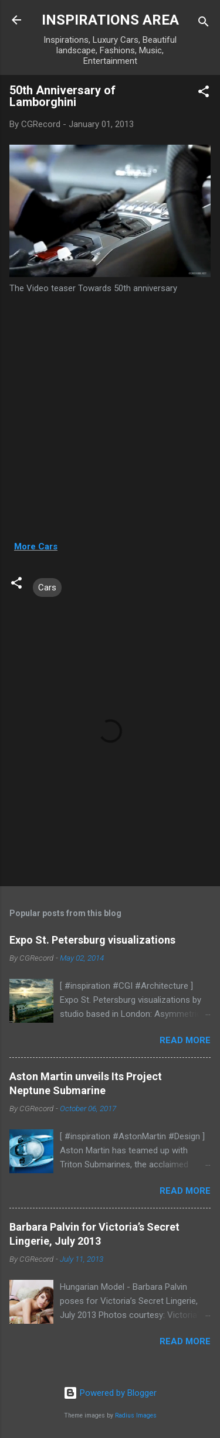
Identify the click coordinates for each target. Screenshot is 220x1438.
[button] (204, 93)
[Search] (204, 24)
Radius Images (136, 1415)
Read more (185, 1040)
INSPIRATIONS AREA (110, 20)
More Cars (35, 546)
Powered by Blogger (110, 1393)
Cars (47, 587)
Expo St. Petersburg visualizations (92, 940)
